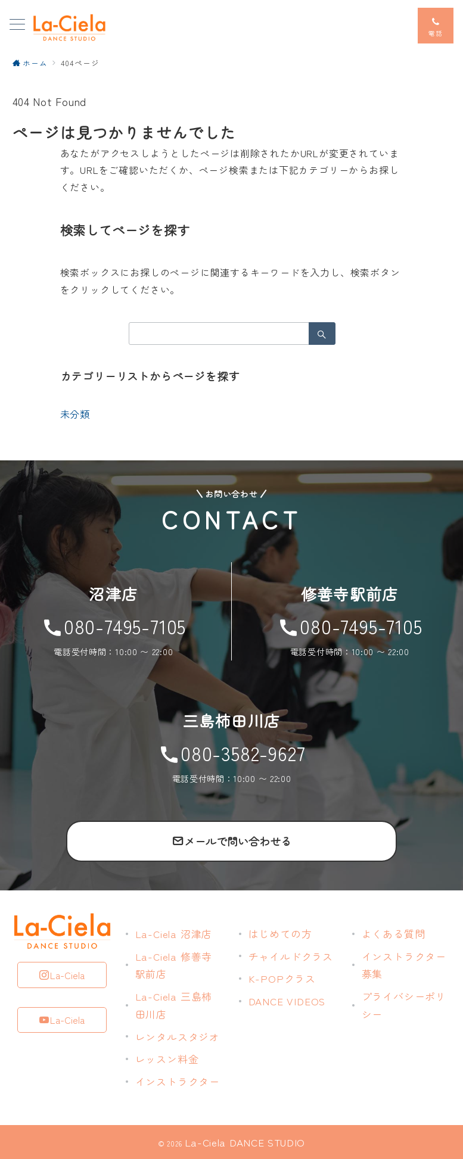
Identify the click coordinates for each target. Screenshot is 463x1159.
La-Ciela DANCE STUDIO (245, 1142)
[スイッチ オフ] (435, 25)
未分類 (75, 414)
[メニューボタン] (17, 25)
